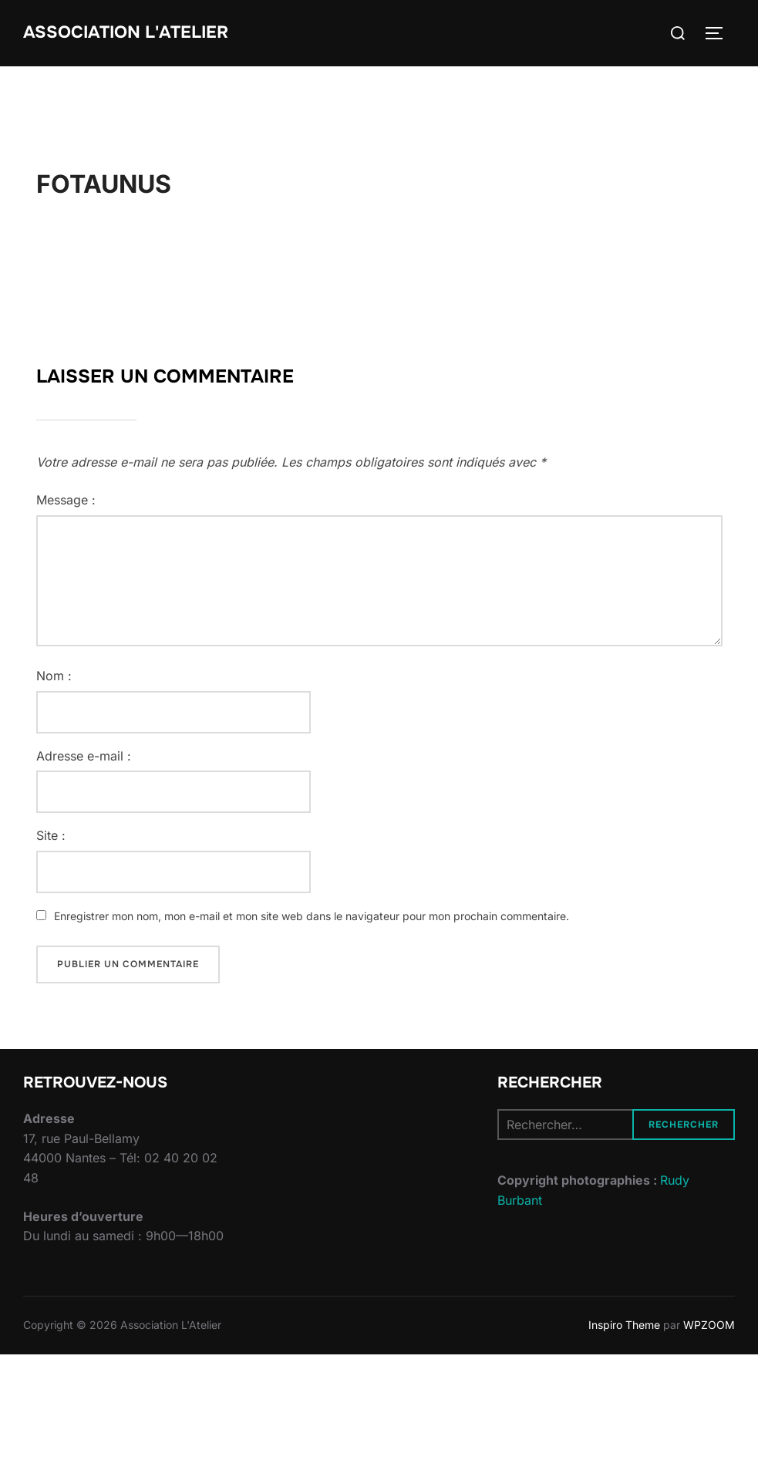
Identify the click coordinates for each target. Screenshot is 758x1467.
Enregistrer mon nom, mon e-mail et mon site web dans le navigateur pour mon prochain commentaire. (311, 915)
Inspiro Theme (624, 1324)
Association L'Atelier (125, 32)
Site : (51, 835)
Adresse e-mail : (83, 756)
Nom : (54, 675)
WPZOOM (709, 1324)
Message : (66, 500)
